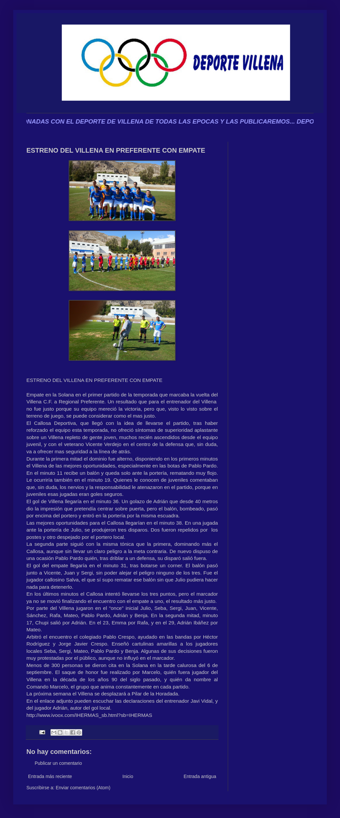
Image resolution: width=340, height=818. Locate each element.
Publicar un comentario (58, 763)
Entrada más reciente (50, 776)
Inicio (127, 776)
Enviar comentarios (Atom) (83, 787)
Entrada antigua (200, 776)
